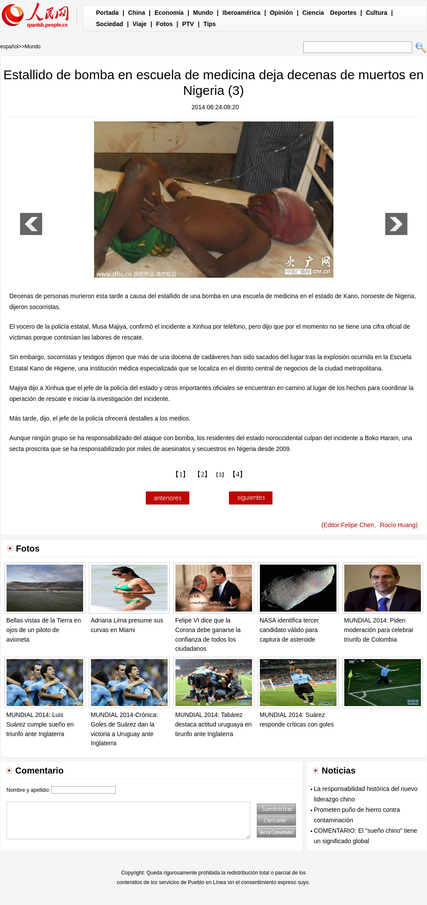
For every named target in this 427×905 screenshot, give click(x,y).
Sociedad (109, 23)
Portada (107, 12)
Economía (169, 12)
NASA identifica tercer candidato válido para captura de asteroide (289, 630)
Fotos (164, 23)
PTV (188, 23)
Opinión (281, 12)
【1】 (180, 474)
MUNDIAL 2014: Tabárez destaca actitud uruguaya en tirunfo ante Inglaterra (213, 724)
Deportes (343, 12)
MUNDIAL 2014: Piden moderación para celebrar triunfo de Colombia (379, 630)
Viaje (139, 23)
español (9, 47)
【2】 (202, 474)
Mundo (203, 12)
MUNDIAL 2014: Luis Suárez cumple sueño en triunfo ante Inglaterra (40, 724)
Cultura (376, 12)
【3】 (220, 475)
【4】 (237, 474)
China (136, 12)
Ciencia (313, 12)
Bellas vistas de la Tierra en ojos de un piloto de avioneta (44, 630)
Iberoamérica (241, 12)
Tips (209, 23)
